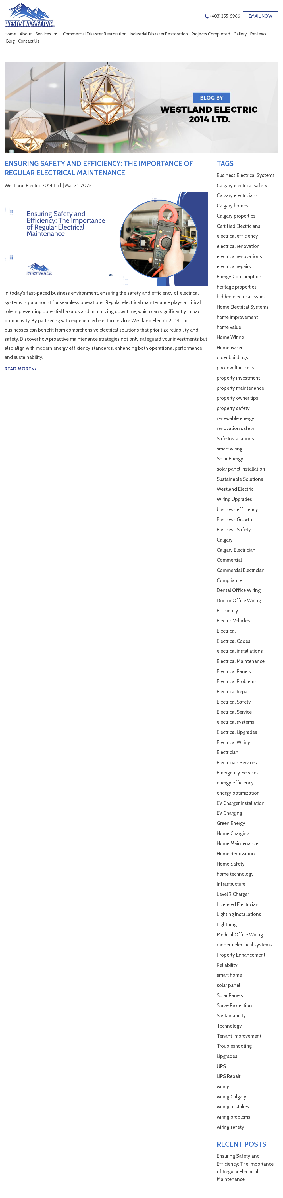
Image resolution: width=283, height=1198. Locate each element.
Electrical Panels (234, 671)
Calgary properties (236, 216)
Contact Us (28, 41)
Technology (229, 1026)
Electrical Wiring (233, 742)
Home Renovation (236, 853)
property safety (233, 408)
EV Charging (229, 813)
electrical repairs (234, 266)
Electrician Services (237, 762)
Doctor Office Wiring (239, 600)
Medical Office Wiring (240, 935)
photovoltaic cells (235, 367)
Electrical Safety (234, 702)
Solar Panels (230, 995)
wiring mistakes (233, 1106)
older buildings (232, 357)
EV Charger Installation (241, 803)
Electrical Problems (237, 681)
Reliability (227, 965)
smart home (229, 975)
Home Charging (233, 833)
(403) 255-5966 (225, 16)
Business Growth (234, 519)
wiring (223, 1086)
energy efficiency (235, 783)
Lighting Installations (239, 914)
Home (10, 34)
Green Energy (231, 823)
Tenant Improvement (239, 1036)
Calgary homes (232, 206)
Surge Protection (234, 1005)
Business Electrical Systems (246, 175)
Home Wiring (230, 337)
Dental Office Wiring (239, 590)
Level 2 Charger (233, 894)
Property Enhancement (241, 955)
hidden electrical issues (241, 297)
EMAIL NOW (260, 16)
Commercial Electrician (241, 570)
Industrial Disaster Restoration (159, 34)
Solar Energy (230, 459)
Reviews (258, 34)
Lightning (227, 924)
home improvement (237, 317)
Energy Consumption (239, 276)
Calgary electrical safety (242, 185)
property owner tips (237, 398)
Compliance (229, 580)
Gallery (240, 34)
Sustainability (231, 1015)
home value (229, 327)
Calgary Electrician (236, 550)
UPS (221, 1066)
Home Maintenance (237, 843)
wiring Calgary (231, 1097)
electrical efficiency (237, 236)
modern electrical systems (244, 945)
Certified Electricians (238, 226)
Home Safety (231, 864)
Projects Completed (211, 34)
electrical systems (235, 722)
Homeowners (231, 347)
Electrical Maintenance (241, 661)
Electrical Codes (233, 641)
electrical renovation (238, 246)
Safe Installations (235, 438)
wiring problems (233, 1117)
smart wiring (229, 449)
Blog (10, 41)
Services (43, 34)
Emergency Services (238, 773)
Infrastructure (231, 884)
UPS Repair (228, 1076)
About (26, 34)
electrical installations (240, 651)
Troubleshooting (234, 1046)
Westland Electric (235, 489)
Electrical (226, 631)
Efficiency (227, 611)
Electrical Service (234, 712)
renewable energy (235, 418)
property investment (238, 378)
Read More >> (21, 369)
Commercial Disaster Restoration (95, 34)
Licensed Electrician (238, 904)
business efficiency (237, 509)
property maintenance (240, 388)
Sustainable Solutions (240, 479)
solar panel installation (241, 469)
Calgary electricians (237, 195)
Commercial (229, 560)
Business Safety (234, 529)
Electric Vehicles (233, 621)
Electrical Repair (233, 691)
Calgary (225, 540)
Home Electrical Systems (243, 307)
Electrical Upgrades (237, 732)
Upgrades (227, 1056)
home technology (235, 874)
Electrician (227, 752)
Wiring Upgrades (234, 499)
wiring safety (230, 1127)
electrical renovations (239, 256)
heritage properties (237, 287)
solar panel (228, 985)
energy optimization (238, 793)
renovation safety (236, 428)
